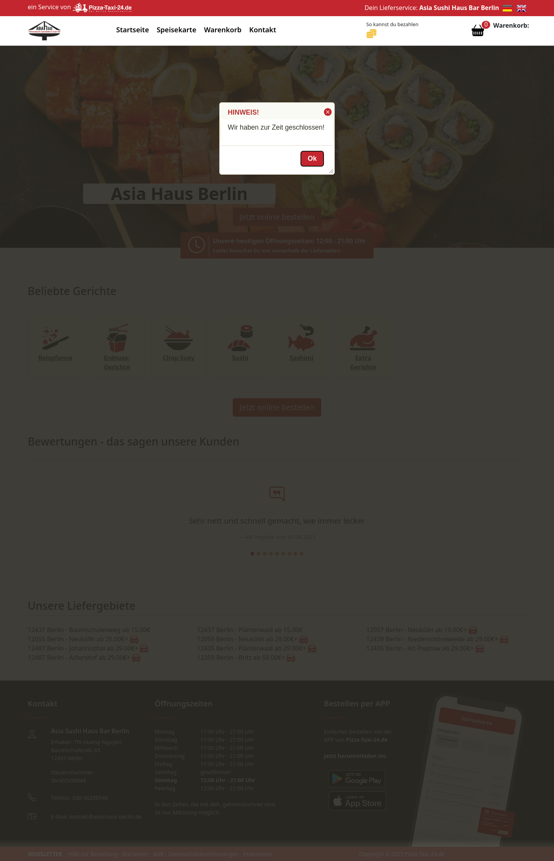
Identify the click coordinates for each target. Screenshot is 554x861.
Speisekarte (176, 29)
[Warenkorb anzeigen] (478, 32)
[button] (327, 112)
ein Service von (80, 7)
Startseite (132, 29)
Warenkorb (223, 29)
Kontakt (262, 29)
